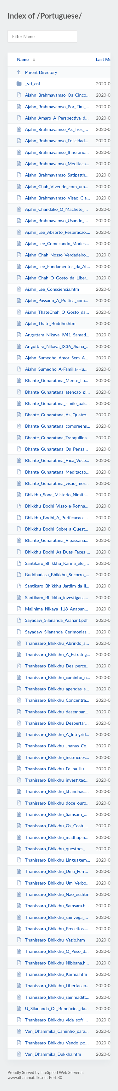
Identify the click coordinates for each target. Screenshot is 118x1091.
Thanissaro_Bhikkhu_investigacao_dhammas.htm (53, 780)
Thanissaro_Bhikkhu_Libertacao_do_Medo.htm (53, 985)
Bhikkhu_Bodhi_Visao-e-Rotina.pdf (53, 506)
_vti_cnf (28, 83)
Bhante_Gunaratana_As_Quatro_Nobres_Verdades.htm (53, 414)
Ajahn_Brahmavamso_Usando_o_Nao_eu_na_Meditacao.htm (53, 220)
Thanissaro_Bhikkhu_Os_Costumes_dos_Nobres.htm (53, 825)
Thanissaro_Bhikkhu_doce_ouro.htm (53, 803)
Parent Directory (36, 72)
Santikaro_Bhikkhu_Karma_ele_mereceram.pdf (53, 563)
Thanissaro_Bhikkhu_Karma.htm (51, 974)
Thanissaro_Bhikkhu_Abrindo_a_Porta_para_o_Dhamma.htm (53, 643)
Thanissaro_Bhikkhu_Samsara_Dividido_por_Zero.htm (53, 814)
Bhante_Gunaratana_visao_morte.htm (53, 483)
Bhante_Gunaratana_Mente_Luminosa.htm (53, 380)
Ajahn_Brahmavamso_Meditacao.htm (53, 163)
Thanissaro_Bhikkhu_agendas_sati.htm (53, 688)
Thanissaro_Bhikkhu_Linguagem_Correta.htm (53, 860)
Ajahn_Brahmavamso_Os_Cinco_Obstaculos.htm (53, 95)
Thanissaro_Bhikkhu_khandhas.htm (53, 791)
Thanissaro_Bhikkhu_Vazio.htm (50, 939)
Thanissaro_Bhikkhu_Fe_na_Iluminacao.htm (53, 768)
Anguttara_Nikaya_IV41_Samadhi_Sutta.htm (53, 334)
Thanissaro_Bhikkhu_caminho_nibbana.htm (53, 677)
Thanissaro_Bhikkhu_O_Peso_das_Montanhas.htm (53, 951)
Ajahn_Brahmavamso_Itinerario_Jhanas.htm (53, 152)
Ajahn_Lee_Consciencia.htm (47, 289)
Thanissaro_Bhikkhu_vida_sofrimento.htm (53, 1019)
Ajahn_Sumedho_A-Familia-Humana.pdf (53, 369)
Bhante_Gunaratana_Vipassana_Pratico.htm (53, 540)
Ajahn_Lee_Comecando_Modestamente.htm (53, 243)
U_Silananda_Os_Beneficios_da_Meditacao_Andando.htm (53, 1008)
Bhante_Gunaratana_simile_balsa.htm (53, 403)
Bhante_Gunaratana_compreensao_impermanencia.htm (53, 426)
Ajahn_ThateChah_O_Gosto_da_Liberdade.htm (53, 312)
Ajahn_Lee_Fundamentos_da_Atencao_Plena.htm (53, 266)
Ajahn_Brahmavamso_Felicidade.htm (53, 140)
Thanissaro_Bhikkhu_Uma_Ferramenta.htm (53, 871)
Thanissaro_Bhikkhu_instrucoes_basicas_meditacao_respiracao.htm (53, 757)
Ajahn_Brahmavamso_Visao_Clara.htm (53, 197)
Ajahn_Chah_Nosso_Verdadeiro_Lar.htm (53, 254)
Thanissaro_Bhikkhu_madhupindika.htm (53, 837)
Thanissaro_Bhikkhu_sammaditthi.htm (53, 997)
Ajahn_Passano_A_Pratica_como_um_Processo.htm (53, 300)
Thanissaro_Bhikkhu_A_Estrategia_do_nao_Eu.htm (53, 654)
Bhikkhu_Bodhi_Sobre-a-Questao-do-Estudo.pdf (53, 528)
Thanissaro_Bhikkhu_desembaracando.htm (53, 711)
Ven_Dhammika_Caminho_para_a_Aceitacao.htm (53, 1031)
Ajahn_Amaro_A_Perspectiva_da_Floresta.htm (53, 118)
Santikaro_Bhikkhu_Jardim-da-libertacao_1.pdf (53, 585)
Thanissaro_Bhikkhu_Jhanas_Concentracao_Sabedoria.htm (53, 745)
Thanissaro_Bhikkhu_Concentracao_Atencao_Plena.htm (53, 700)
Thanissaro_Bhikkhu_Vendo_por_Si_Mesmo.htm (53, 1042)
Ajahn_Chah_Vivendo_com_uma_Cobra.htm (53, 186)
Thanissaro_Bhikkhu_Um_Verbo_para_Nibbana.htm (53, 883)
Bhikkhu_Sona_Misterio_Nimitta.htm (53, 494)
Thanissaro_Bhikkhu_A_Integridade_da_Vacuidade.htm (53, 734)
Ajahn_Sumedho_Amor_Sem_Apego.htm (53, 357)
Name (23, 59)
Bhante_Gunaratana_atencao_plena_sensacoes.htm (53, 392)
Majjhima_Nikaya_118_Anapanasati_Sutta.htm (53, 608)
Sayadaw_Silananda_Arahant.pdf (52, 620)
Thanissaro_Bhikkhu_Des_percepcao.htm (53, 665)
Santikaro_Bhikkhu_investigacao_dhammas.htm (53, 597)
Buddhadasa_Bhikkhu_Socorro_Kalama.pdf (53, 574)
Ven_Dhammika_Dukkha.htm (48, 1054)
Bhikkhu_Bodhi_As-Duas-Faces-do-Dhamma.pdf (53, 551)
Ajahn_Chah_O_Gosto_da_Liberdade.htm (53, 277)
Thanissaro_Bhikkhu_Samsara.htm (53, 905)
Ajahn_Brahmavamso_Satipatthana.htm (53, 174)
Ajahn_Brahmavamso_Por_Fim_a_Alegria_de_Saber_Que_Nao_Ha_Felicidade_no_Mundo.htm (53, 106)
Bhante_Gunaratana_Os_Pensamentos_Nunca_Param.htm (53, 449)
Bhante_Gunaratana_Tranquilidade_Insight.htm (53, 437)
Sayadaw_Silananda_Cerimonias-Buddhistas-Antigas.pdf (53, 631)
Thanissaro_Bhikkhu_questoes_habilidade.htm (53, 848)
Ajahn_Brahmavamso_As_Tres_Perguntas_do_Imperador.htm (53, 129)
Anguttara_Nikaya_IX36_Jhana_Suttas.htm (53, 346)
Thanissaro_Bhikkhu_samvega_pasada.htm (53, 917)
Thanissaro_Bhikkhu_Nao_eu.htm (52, 894)
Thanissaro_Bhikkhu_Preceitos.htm (53, 928)
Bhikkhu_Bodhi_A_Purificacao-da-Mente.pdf (53, 517)
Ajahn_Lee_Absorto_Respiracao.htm (53, 232)
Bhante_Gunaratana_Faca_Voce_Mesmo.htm (53, 460)
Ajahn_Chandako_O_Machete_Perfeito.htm (53, 209)
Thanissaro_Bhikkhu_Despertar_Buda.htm (53, 723)
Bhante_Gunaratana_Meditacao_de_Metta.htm (53, 472)
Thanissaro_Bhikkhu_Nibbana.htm (53, 962)
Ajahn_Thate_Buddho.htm (45, 323)
